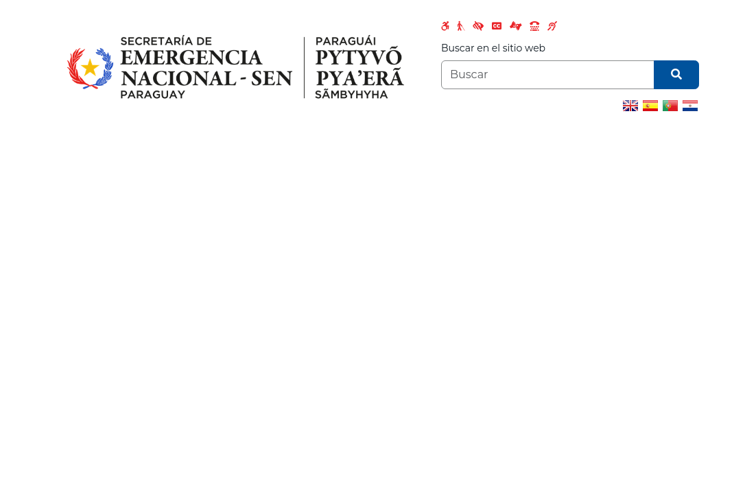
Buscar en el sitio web (493, 48)
